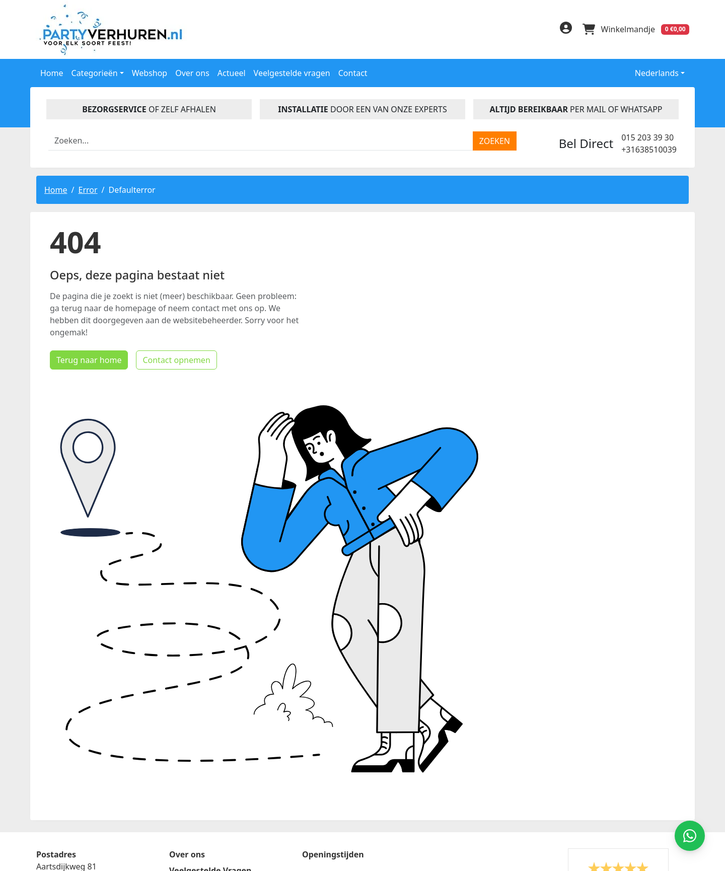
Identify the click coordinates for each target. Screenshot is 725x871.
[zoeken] (495, 140)
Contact (353, 72)
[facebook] (499, 30)
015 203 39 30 (647, 136)
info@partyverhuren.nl (79, 833)
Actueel (232, 72)
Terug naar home (75, 503)
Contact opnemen (162, 503)
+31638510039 (649, 148)
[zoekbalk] (260, 140)
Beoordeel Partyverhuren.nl (475, 734)
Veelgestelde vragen (292, 72)
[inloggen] (564, 29)
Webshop (150, 72)
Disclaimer (190, 764)
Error (87, 188)
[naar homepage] (113, 29)
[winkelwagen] (635, 29)
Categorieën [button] (94, 72)
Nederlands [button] (650, 72)
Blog (178, 748)
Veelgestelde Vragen (210, 716)
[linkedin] (520, 30)
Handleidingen (198, 732)
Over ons (192, 72)
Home (51, 72)
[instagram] (540, 30)
